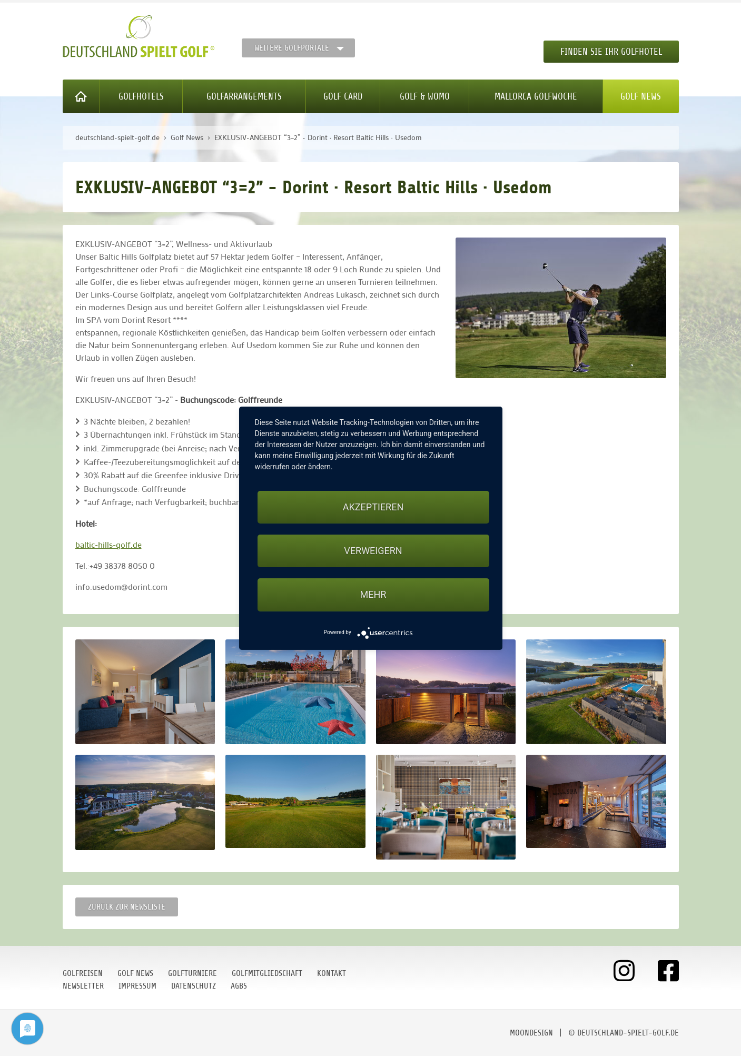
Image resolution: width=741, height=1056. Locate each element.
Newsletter (83, 986)
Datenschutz (193, 986)
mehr (373, 594)
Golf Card (342, 96)
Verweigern (373, 550)
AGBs (239, 986)
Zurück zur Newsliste (126, 907)
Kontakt (331, 973)
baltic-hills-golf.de (108, 544)
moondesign (531, 1033)
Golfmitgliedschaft (267, 973)
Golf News (640, 96)
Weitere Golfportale (291, 48)
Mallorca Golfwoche (536, 96)
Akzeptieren (373, 506)
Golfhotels (141, 96)
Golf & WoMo (425, 96)
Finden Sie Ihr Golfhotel (611, 51)
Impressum (137, 986)
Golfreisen (83, 973)
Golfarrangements (244, 96)
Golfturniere (192, 973)
